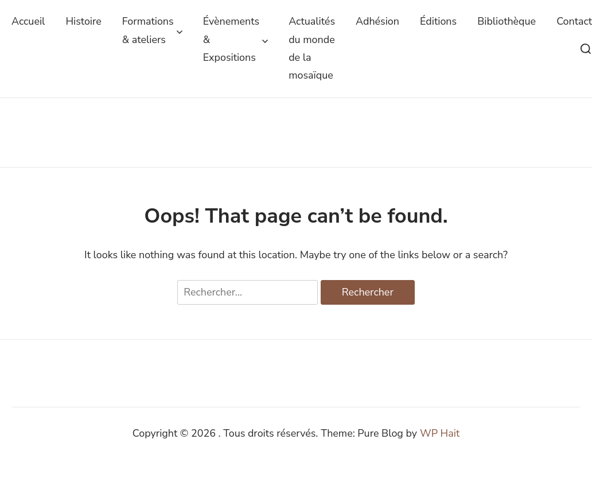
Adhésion (377, 21)
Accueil (28, 21)
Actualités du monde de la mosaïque (312, 48)
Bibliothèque (506, 21)
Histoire (83, 21)
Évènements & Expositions (235, 39)
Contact (574, 21)
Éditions (438, 21)
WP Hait (439, 433)
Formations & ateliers (152, 30)
